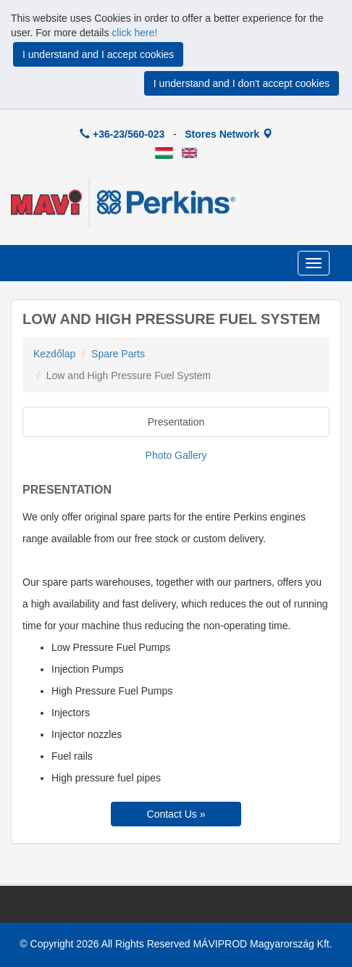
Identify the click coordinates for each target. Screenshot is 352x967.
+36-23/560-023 (122, 134)
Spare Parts (118, 354)
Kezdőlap (54, 354)
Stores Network (228, 134)
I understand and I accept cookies (98, 54)
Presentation (176, 422)
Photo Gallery (176, 455)
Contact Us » (176, 814)
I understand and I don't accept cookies (242, 83)
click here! (134, 32)
